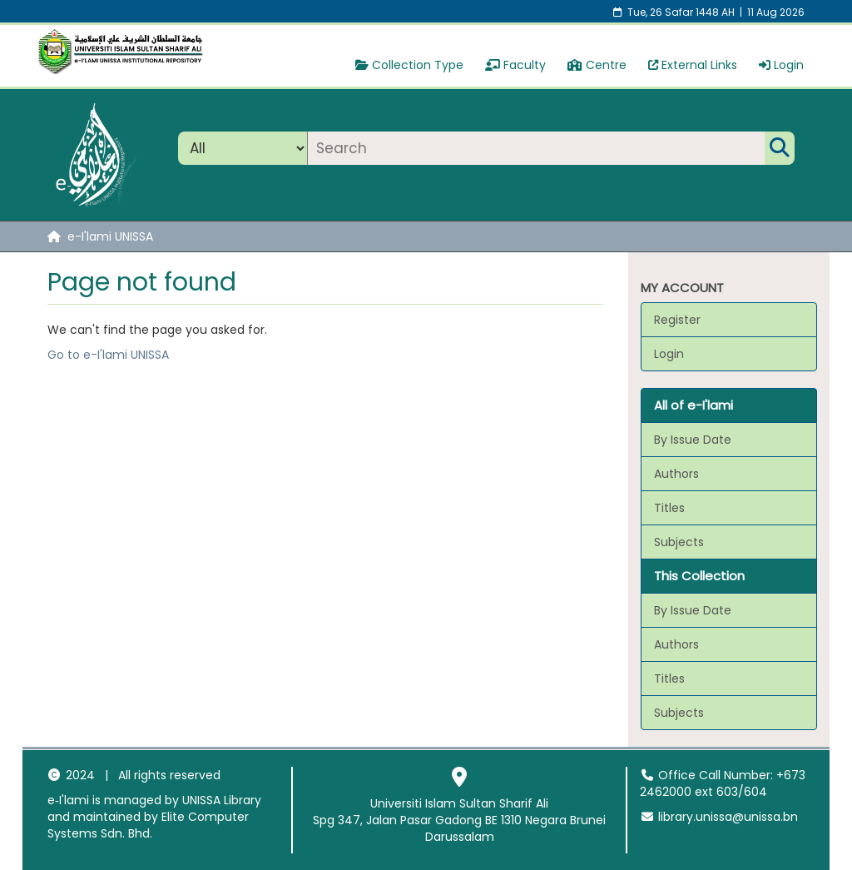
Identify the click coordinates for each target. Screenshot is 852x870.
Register (677, 319)
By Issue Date (692, 439)
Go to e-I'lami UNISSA (108, 354)
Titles (669, 508)
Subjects (679, 542)
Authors (676, 473)
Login (781, 65)
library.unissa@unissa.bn (719, 816)
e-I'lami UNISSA (110, 236)
